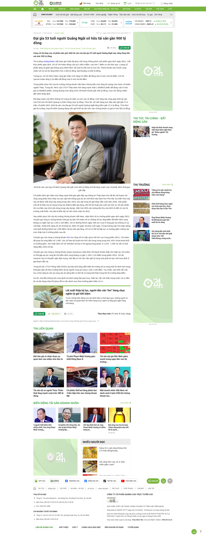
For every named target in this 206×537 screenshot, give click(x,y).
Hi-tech (138, 9)
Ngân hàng (113, 14)
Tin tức (51, 9)
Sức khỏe (126, 9)
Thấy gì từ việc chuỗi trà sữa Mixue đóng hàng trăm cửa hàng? (162, 192)
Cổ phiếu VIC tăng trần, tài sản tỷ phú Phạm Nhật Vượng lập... (69, 427)
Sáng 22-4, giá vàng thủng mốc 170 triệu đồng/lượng (113, 449)
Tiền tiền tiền (124, 14)
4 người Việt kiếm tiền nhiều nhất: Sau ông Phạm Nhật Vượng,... (44, 427)
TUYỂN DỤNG (133, 527)
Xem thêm (124, 403)
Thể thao (160, 9)
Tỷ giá (150, 14)
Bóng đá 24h (91, 481)
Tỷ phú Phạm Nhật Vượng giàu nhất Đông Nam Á (81, 357)
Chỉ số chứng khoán (72, 48)
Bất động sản (76, 14)
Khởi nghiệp (101, 14)
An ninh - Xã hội (77, 488)
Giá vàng (158, 14)
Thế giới (148, 9)
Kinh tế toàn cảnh (89, 48)
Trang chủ (37, 33)
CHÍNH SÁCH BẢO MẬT (91, 527)
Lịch (127, 3)
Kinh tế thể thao (139, 14)
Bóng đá (62, 9)
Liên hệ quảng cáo (44, 527)
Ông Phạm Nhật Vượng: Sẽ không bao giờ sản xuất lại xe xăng (161, 219)
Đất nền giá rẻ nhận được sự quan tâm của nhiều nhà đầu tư (48, 357)
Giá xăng (99, 3)
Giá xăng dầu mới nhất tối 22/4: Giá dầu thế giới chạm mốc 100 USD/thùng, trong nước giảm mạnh (162, 235)
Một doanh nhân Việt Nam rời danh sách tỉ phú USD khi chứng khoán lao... (115, 393)
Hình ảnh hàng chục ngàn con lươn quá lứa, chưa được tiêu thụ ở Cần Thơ (162, 206)
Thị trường (141, 184)
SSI (68, 237)
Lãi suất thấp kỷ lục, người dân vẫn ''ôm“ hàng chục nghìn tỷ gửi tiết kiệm (95, 292)
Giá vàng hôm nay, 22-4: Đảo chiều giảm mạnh (112, 463)
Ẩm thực (115, 488)
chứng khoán (49, 61)
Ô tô (170, 9)
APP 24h (40, 481)
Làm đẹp (140, 488)
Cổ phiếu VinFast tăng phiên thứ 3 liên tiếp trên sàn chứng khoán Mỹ (82, 393)
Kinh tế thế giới (62, 14)
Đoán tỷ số (113, 3)
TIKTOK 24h (110, 481)
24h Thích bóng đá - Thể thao (106, 9)
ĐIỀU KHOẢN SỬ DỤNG (114, 527)
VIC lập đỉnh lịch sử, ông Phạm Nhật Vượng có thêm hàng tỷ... (94, 427)
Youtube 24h (128, 481)
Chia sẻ (126, 48)
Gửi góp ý (54, 314)
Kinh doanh (75, 9)
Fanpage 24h (72, 481)
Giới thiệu (63, 527)
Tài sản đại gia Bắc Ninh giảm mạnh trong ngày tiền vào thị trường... (114, 359)
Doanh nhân (89, 14)
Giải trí (87, 9)
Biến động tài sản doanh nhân (51, 48)
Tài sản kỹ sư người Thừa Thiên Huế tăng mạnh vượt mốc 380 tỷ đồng (48, 393)
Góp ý (75, 527)
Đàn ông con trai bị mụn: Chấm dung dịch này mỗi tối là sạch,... (118, 427)
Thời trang (128, 488)
